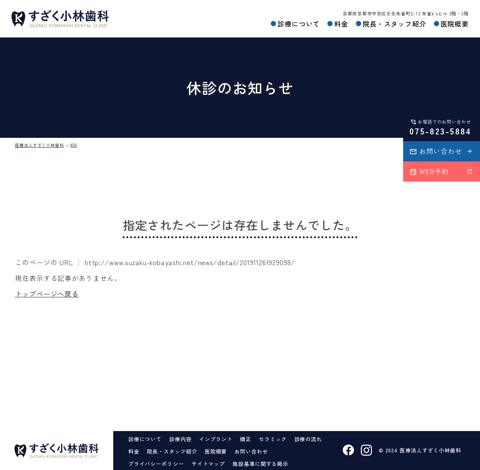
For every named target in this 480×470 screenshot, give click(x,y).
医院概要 (454, 23)
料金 (341, 23)
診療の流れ (308, 439)
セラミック (273, 439)
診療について (298, 23)
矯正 (245, 439)
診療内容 (180, 439)
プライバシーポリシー (156, 463)
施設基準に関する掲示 (260, 463)
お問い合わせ (251, 451)
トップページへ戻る (47, 293)
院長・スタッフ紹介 (394, 23)
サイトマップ (208, 463)
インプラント (215, 439)
